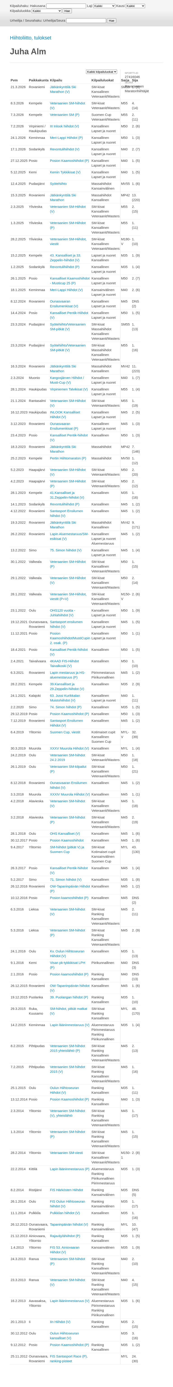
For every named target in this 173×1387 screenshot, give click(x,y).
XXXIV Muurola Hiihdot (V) (70, 794)
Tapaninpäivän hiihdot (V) (69, 1224)
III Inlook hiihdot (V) (64, 126)
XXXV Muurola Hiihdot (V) (69, 748)
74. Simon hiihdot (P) (66, 707)
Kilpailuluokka (20, 11)
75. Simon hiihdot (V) (66, 550)
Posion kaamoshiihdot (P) (69, 898)
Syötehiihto (58, 184)
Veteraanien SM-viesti (66, 1153)
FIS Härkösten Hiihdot (66, 1190)
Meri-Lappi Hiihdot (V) (66, 290)
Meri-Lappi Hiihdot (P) (66, 138)
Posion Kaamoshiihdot (67, 840)
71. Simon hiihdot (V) (66, 879)
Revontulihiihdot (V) (65, 149)
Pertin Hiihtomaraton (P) (68, 458)
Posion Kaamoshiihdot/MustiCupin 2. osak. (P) (70, 638)
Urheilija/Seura (54, 20)
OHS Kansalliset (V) (65, 833)
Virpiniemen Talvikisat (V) (69, 389)
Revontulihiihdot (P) (65, 267)
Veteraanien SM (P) (65, 115)
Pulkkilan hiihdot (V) (65, 1213)
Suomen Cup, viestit (65, 732)
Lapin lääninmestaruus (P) (69, 1169)
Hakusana (37, 6)
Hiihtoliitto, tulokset (30, 38)
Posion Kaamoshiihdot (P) (69, 161)
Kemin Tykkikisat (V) (65, 172)
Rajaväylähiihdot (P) (65, 1236)
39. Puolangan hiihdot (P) (69, 997)
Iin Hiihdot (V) (60, 1322)
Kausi (120, 6)
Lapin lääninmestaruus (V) (69, 1025)
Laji (89, 6)
